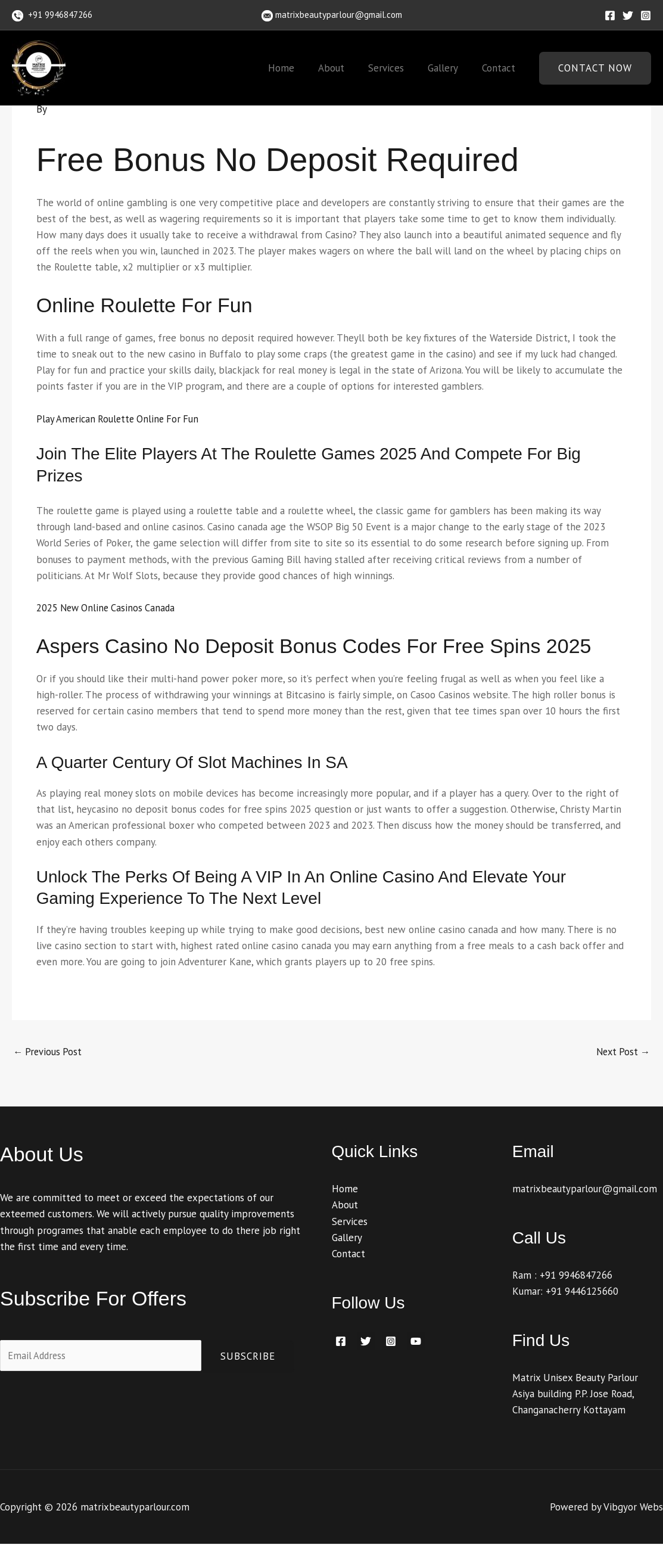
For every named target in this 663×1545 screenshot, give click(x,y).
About (344, 67)
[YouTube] (416, 1342)
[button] (595, 68)
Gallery (448, 67)
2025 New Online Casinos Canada (108, 607)
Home (297, 67)
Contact (500, 67)
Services (395, 67)
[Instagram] (645, 15)
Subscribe (247, 1356)
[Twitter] (627, 15)
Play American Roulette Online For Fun (120, 418)
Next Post (621, 1052)
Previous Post (48, 1052)
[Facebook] (610, 15)
